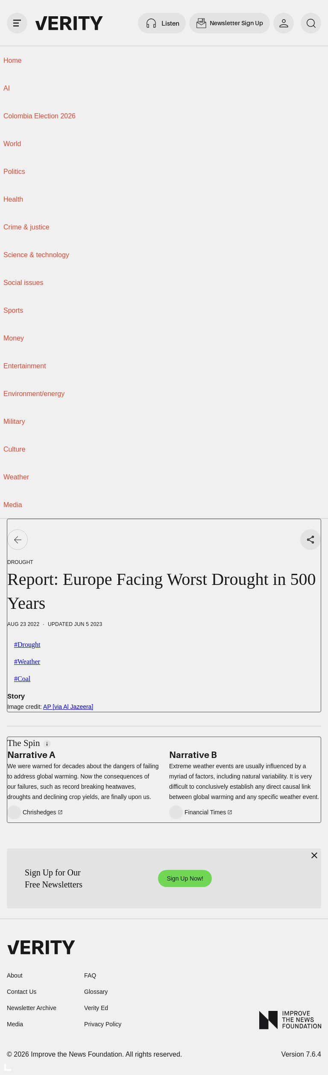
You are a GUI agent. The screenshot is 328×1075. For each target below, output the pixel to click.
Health (13, 199)
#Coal (22, 678)
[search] (311, 23)
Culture (14, 449)
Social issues (23, 282)
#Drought (27, 644)
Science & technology (36, 254)
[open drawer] (17, 23)
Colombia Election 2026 (39, 116)
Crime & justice (26, 227)
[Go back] (17, 539)
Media (12, 504)
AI (6, 88)
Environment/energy (33, 393)
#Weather (27, 661)
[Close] (314, 855)
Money (13, 338)
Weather (16, 477)
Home (12, 60)
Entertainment (24, 366)
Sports (13, 310)
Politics (14, 171)
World (12, 143)
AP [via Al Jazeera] (68, 706)
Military (14, 421)
